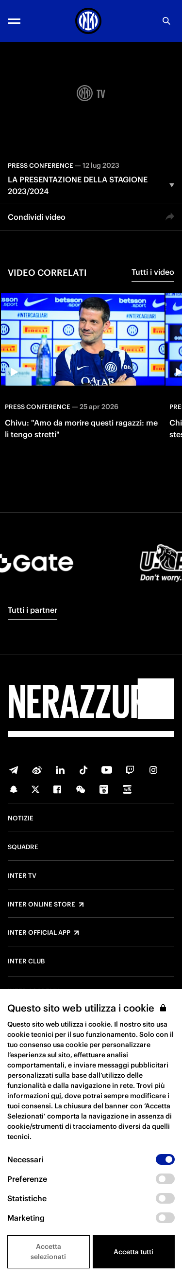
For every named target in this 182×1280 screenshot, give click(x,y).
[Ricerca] (166, 21)
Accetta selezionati (48, 1251)
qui (56, 1095)
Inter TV (22, 876)
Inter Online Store (41, 904)
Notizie (20, 818)
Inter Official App (39, 933)
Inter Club (26, 961)
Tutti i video (153, 272)
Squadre (23, 847)
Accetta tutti (133, 1251)
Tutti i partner (32, 610)
